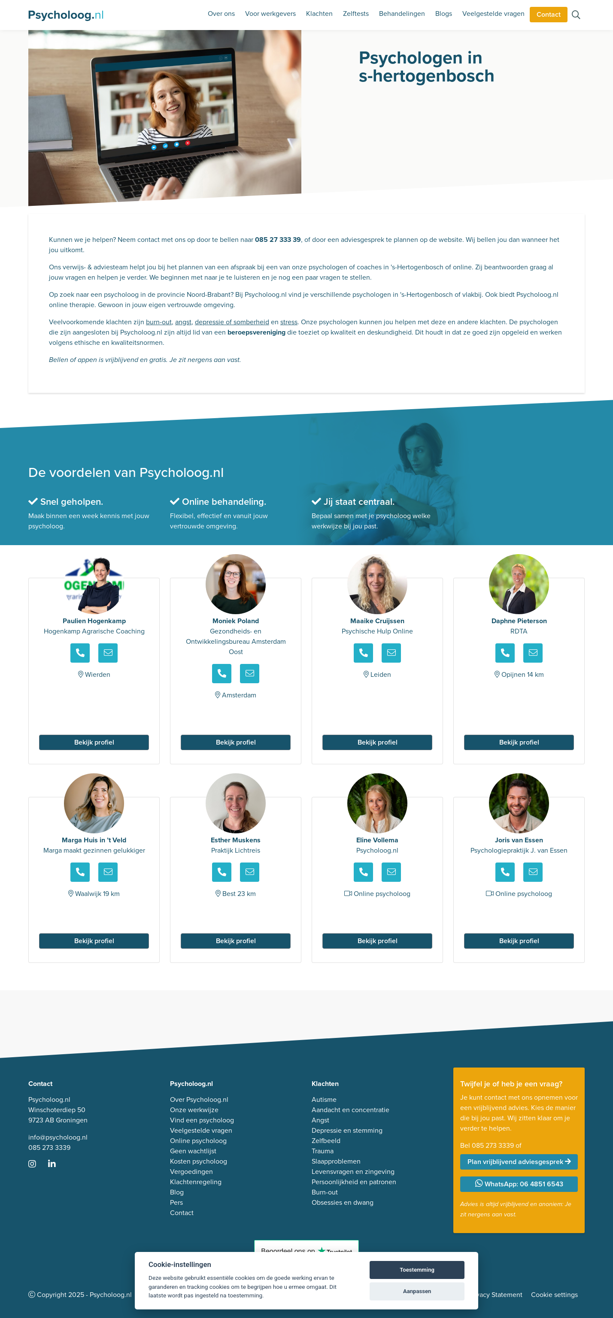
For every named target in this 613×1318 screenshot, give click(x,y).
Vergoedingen (191, 1171)
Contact (549, 14)
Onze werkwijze (194, 1110)
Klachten (319, 13)
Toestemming (417, 1270)
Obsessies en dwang (342, 1202)
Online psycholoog (198, 1141)
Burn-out (325, 1192)
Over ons (221, 13)
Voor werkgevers (270, 13)
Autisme (324, 1099)
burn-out (159, 322)
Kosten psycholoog (198, 1161)
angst (183, 322)
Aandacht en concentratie (350, 1110)
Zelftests (356, 13)
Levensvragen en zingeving (353, 1171)
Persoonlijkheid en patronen (354, 1182)
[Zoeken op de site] (576, 16)
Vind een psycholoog (202, 1120)
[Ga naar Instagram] (37, 1165)
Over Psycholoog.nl (199, 1099)
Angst (320, 1120)
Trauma (323, 1151)
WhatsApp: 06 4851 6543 (519, 1184)
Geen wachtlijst (193, 1151)
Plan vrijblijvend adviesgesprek (519, 1162)
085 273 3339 (49, 1147)
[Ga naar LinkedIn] (57, 1165)
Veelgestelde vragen (493, 13)
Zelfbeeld (326, 1141)
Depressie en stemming (347, 1130)
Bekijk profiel (94, 742)
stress (288, 322)
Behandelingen (402, 13)
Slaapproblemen (336, 1161)
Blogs (443, 13)
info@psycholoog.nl (58, 1137)
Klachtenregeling (196, 1182)
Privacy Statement (495, 1295)
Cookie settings (554, 1295)
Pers (176, 1202)
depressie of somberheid (232, 322)
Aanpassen (417, 1291)
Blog (177, 1192)
